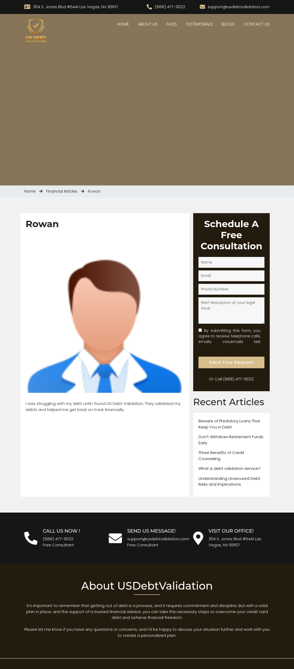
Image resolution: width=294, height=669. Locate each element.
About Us (148, 24)
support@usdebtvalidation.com (158, 539)
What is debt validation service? (229, 468)
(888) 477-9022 (238, 379)
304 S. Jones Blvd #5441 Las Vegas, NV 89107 (234, 542)
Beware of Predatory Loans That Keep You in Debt (229, 424)
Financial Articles (61, 191)
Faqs (172, 24)
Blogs (228, 24)
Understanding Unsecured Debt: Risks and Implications (229, 481)
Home (123, 24)
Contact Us (257, 24)
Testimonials (199, 24)
